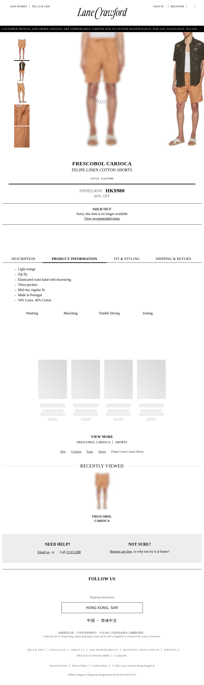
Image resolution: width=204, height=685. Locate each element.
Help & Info (35, 649)
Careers (121, 655)
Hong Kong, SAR (112, 608)
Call (69, 552)
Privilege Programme (93, 655)
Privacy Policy (79, 665)
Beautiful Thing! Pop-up (141, 649)
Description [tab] (23, 259)
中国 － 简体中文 (102, 620)
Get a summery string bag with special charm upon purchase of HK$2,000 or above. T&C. (102, 28)
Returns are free (121, 551)
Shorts (121, 442)
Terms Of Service (58, 665)
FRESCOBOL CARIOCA (102, 163)
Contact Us (57, 649)
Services (170, 649)
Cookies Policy (99, 665)
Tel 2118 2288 (41, 6)
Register (176, 6)
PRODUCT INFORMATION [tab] (74, 259)
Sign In (159, 6)
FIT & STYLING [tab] (127, 259)
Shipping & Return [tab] (173, 259)
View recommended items (102, 218)
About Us (78, 649)
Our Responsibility (103, 649)
